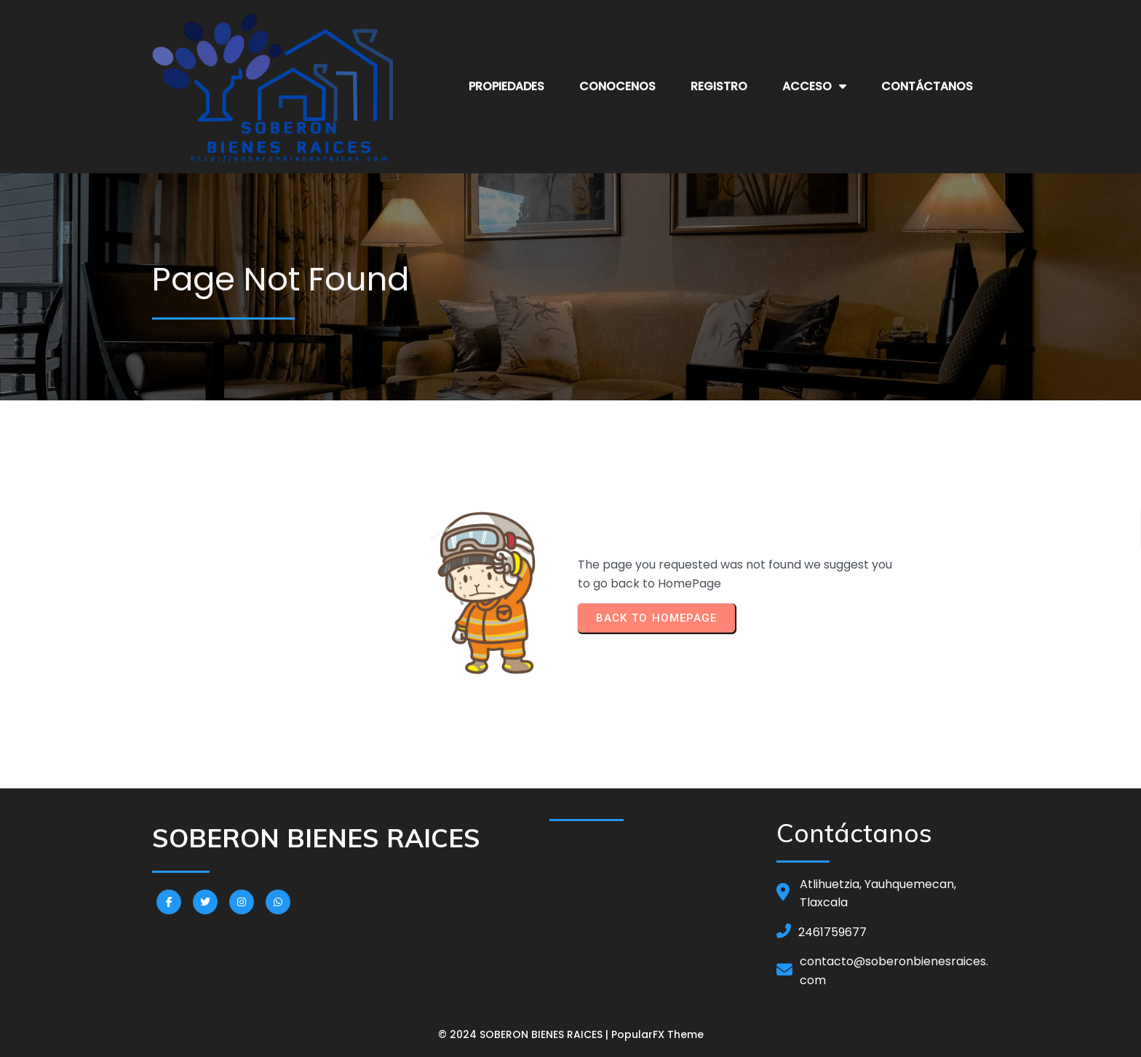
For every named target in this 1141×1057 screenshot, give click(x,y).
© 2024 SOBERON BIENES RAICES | (524, 1034)
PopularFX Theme (657, 1034)
